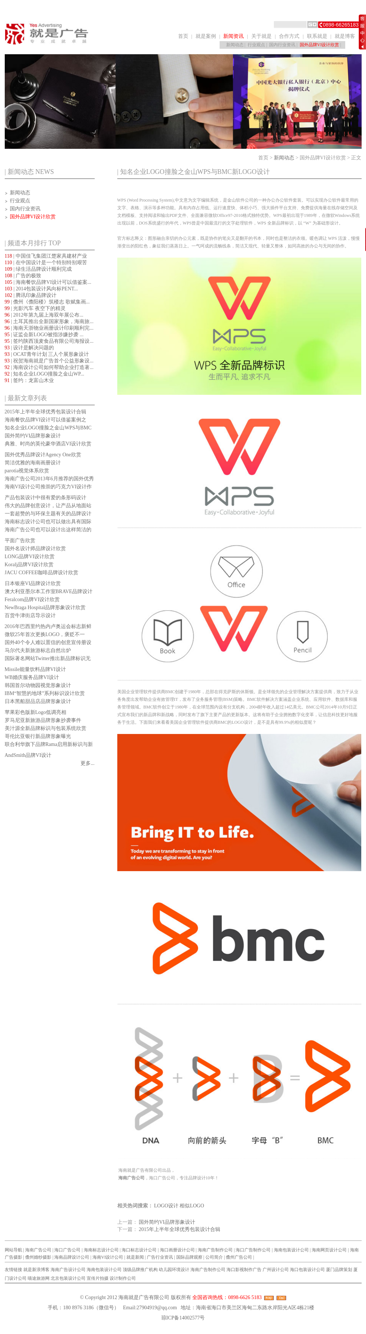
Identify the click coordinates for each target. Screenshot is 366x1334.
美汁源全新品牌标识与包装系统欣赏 (45, 728)
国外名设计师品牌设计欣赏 (35, 548)
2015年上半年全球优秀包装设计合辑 (45, 411)
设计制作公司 (123, 1278)
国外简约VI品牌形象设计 (33, 435)
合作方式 (289, 36)
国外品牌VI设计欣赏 (319, 44)
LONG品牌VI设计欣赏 (30, 556)
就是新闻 (135, 1257)
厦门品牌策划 (339, 1269)
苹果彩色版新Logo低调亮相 (36, 712)
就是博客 (345, 36)
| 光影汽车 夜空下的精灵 (35, 308)
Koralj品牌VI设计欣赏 (29, 564)
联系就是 (317, 36)
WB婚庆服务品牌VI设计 (32, 677)
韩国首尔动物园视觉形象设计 (38, 685)
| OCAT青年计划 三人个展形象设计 (47, 354)
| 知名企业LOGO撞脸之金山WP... (44, 374)
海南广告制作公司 (215, 1249)
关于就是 (261, 36)
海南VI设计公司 (108, 1257)
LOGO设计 (166, 1205)
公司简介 (214, 1257)
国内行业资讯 (282, 44)
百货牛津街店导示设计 (30, 615)
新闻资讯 (233, 36)
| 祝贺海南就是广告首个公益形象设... (49, 361)
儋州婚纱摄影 (38, 1257)
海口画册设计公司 (177, 1249)
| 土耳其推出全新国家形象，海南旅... (49, 321)
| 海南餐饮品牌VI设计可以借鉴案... (48, 282)
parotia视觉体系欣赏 (27, 470)
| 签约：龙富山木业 (29, 380)
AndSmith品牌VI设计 (28, 755)
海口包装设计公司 (307, 1269)
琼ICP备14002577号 (183, 1318)
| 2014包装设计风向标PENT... (41, 288)
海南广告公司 (38, 1249)
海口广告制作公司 (253, 1249)
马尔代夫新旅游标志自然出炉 (38, 650)
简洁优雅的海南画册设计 (33, 462)
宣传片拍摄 (98, 1278)
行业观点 (256, 44)
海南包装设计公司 (291, 1249)
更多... (87, 763)
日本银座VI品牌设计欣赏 (33, 583)
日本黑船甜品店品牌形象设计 (38, 701)
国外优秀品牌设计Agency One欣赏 (43, 454)
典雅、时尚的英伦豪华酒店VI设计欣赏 (48, 443)
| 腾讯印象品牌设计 (31, 295)
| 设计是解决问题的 (29, 347)
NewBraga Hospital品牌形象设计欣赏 (45, 607)
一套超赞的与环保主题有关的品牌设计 (48, 513)
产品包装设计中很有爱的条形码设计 (45, 497)
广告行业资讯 (160, 1257)
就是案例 (206, 36)
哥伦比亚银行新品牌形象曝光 (38, 736)
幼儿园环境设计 (174, 1269)
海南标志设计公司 (101, 1249)
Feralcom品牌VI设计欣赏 (32, 599)
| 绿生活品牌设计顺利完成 (38, 269)
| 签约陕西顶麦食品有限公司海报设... (49, 341)
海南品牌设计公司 (71, 1257)
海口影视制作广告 (244, 1269)
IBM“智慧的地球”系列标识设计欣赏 (45, 693)
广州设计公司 (276, 1269)
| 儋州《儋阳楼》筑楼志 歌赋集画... (47, 302)
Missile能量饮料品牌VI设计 (35, 669)
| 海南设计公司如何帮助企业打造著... (49, 367)
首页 (183, 36)
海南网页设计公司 (329, 1249)
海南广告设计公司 (68, 1269)
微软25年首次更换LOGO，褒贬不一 (45, 634)
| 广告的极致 (23, 275)
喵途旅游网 (39, 1278)
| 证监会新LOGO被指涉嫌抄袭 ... (44, 334)
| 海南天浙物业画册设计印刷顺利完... (49, 328)
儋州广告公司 (239, 1257)
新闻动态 (235, 44)
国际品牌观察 (189, 1257)
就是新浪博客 (36, 1269)
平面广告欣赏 (20, 540)
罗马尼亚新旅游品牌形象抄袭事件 (43, 720)
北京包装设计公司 (68, 1278)
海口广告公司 (67, 1249)
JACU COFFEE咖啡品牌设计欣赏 (42, 572)
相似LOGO (192, 1205)
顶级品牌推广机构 (140, 1269)
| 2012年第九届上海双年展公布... (44, 315)
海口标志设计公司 (139, 1249)
